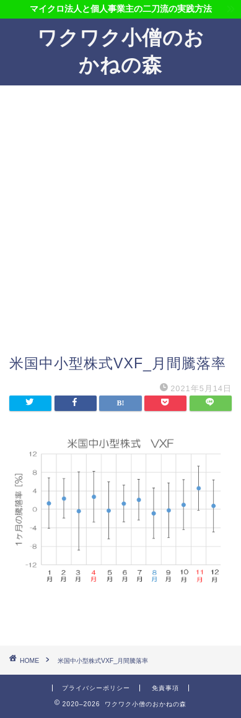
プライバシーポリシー (96, 688)
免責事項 (165, 688)
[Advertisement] (120, 227)
